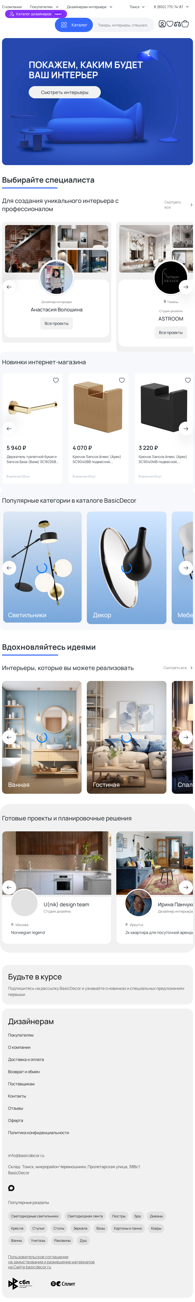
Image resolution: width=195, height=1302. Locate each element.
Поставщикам (21, 1084)
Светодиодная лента (85, 1216)
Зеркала (80, 1228)
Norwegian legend (28, 932)
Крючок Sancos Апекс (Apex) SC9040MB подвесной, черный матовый (163, 459)
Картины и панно (128, 1228)
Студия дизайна (57, 911)
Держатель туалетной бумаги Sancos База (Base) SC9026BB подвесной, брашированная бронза (32, 459)
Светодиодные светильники (34, 1216)
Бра (138, 1216)
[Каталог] (74, 25)
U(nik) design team (66, 904)
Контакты (17, 1096)
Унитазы (38, 1240)
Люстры (118, 1216)
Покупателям (21, 1035)
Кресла (17, 1228)
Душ (83, 1240)
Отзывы (15, 1108)
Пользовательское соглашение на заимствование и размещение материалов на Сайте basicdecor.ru (51, 1261)
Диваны (156, 1216)
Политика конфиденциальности (38, 1132)
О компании (19, 1047)
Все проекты (54, 321)
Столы (59, 1228)
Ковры (156, 1228)
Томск (137, 6)
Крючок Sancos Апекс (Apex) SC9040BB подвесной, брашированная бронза (97, 459)
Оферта (15, 1120)
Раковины (62, 1240)
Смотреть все (173, 205)
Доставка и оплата (26, 1059)
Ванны (16, 1240)
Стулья (38, 1228)
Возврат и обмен (24, 1071)
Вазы (100, 1228)
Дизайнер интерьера (175, 911)
